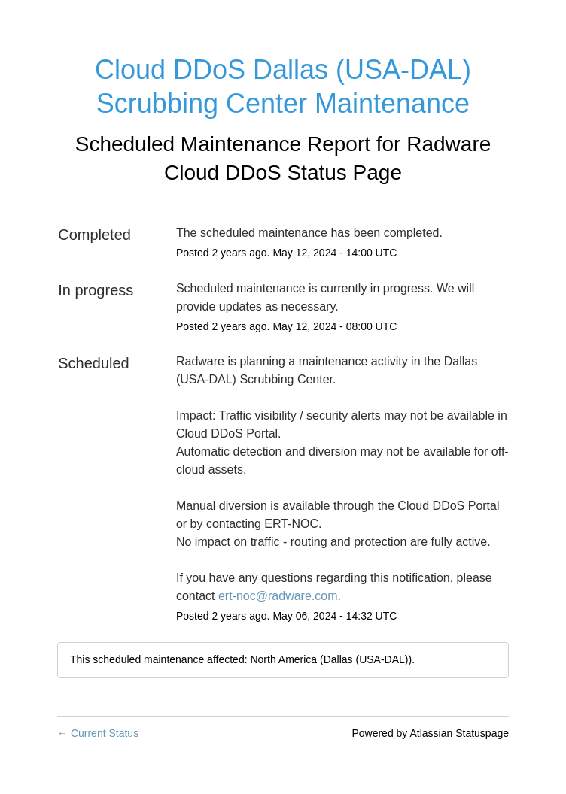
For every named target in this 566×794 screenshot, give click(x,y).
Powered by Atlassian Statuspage (430, 733)
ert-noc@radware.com (278, 595)
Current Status (97, 733)
